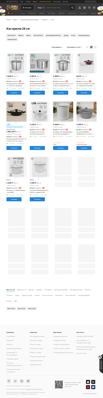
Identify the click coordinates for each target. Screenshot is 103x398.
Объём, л (87, 290)
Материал (48, 290)
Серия (17, 295)
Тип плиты (59, 295)
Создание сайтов (59, 340)
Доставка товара (36, 340)
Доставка (65, 1)
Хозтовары (51, 13)
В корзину (14, 93)
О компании (10, 336)
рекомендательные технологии (34, 389)
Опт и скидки (56, 1)
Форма (9, 301)
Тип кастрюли (47, 295)
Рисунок (9, 295)
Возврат (35, 1)
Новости (9, 344)
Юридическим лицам (45, 1)
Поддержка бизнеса (60, 336)
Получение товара (36, 348)
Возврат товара (35, 352)
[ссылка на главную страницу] (12, 7)
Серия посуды (27, 295)
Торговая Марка (84, 295)
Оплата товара (35, 344)
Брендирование (35, 364)
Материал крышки (61, 290)
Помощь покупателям (37, 356)
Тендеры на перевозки (61, 344)
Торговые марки (12, 359)
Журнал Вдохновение (14, 348)
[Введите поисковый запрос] (57, 7)
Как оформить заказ (37, 336)
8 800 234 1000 (88, 336)
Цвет (16, 301)
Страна (37, 295)
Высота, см (10, 290)
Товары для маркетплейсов (63, 352)
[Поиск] (72, 7)
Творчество (72, 13)
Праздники (83, 13)
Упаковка (94, 13)
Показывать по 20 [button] (74, 47)
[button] (52, 20)
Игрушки (61, 13)
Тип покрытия (70, 295)
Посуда (42, 13)
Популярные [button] (57, 47)
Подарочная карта (36, 360)
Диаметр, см (21, 290)
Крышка (39, 290)
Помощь (28, 1)
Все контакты (81, 353)
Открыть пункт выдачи (61, 348)
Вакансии (9, 340)
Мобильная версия (90, 394)
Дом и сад (32, 13)
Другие (31, 290)
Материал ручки (76, 290)
